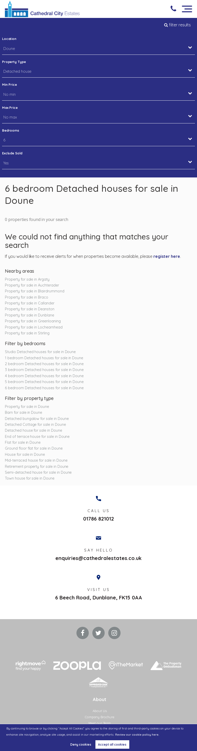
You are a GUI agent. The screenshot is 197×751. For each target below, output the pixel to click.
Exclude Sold (12, 153)
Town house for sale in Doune (29, 478)
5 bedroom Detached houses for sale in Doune (44, 381)
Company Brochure (99, 717)
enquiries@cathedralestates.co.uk (98, 558)
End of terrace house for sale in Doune (37, 436)
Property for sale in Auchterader (32, 285)
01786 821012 (98, 519)
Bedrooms (10, 130)
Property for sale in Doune (27, 406)
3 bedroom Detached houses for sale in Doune (44, 369)
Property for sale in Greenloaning (33, 321)
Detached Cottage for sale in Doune (35, 424)
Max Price (10, 107)
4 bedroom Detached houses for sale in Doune (44, 376)
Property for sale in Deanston (29, 309)
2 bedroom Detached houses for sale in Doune (44, 364)
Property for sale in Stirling (27, 333)
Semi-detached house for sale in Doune (38, 472)
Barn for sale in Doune (23, 412)
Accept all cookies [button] (112, 744)
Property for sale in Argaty (27, 279)
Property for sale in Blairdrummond (34, 291)
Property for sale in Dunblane (29, 315)
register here (166, 256)
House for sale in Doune (25, 454)
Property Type (14, 62)
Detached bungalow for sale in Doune (36, 418)
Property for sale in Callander (29, 303)
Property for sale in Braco (26, 297)
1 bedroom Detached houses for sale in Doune (44, 358)
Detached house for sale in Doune (33, 430)
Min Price (9, 84)
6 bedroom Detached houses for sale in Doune (44, 388)
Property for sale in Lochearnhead (33, 327)
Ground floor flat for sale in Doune (33, 448)
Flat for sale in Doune (23, 442)
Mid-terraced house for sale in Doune (36, 460)
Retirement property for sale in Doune (36, 466)
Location (9, 39)
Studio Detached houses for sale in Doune (40, 352)
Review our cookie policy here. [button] (137, 734)
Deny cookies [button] (80, 744)
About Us (100, 711)
